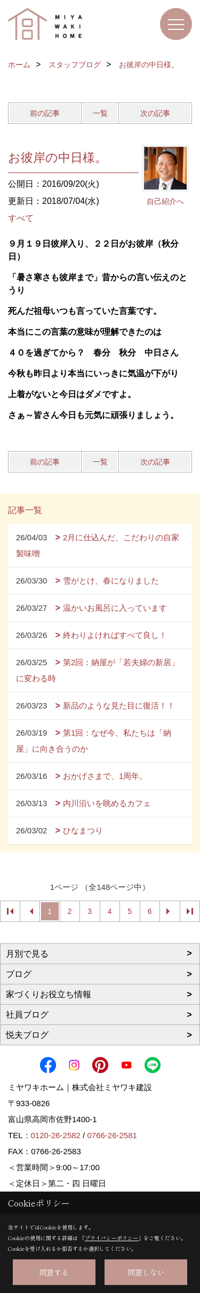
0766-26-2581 (112, 1135)
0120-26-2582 (56, 1135)
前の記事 (45, 113)
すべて (21, 218)
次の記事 (155, 113)
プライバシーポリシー (111, 1238)
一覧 (100, 113)
